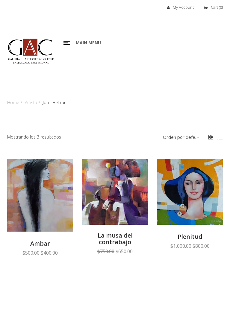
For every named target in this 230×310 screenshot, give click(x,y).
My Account (180, 7)
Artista (31, 102)
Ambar (40, 243)
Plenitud (190, 236)
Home (13, 102)
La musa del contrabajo (115, 238)
